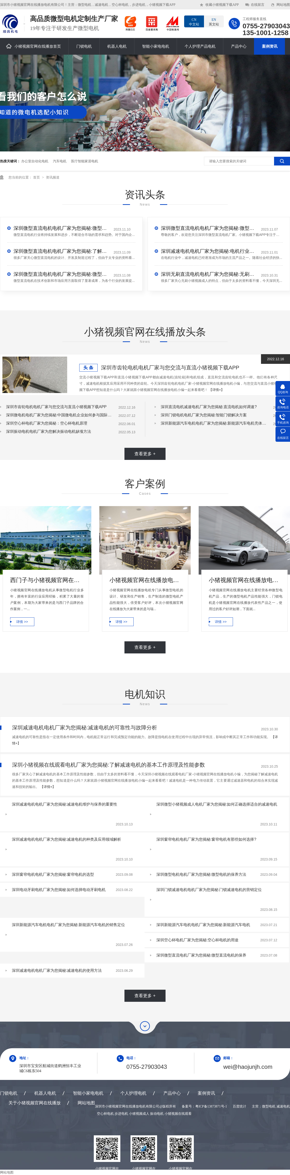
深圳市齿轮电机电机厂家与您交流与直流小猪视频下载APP (170, 368)
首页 (37, 177)
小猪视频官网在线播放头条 (145, 331)
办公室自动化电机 (34, 161)
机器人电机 (117, 46)
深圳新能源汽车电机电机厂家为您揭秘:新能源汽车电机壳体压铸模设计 (214, 423)
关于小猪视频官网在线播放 (34, 1102)
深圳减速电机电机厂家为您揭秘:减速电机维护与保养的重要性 (64, 804)
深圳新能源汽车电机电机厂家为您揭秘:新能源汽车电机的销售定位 (68, 925)
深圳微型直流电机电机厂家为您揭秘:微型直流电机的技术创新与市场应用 (62, 274)
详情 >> (22, 622)
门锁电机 (84, 46)
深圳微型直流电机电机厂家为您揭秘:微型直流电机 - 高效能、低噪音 (209, 228)
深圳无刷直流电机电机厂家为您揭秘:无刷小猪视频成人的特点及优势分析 (209, 274)
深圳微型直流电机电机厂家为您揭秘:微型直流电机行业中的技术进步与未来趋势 (62, 228)
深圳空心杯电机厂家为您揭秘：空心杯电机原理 (46, 423)
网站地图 (283, 5)
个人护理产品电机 (200, 46)
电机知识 (145, 694)
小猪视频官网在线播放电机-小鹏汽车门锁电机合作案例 (246, 580)
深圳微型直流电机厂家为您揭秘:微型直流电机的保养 (201, 955)
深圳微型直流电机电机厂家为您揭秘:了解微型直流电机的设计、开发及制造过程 (62, 251)
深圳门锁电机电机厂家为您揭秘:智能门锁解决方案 (204, 415)
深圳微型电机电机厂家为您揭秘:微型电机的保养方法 (201, 874)
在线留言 (257, 5)
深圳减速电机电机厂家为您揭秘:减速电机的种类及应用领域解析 (66, 839)
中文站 (194, 21)
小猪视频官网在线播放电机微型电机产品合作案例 (146, 580)
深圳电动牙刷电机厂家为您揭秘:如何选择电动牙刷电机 (59, 890)
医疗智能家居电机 (84, 161)
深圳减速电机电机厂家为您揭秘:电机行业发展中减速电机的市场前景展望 (209, 251)
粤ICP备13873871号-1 (211, 1106)
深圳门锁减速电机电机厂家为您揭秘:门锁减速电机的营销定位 (209, 890)
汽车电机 (59, 161)
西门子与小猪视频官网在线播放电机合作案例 (47, 580)
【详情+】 (216, 390)
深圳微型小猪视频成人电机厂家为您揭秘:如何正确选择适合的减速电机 (216, 804)
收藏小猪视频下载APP (222, 5)
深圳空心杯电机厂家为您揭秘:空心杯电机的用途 (197, 940)
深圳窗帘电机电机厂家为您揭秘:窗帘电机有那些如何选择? (206, 839)
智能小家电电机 (155, 46)
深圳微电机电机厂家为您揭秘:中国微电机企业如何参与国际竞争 (59, 415)
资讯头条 (145, 194)
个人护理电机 (133, 1093)
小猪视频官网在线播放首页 (33, 46)
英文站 (214, 21)
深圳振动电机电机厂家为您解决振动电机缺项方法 (48, 431)
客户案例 (145, 483)
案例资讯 (269, 46)
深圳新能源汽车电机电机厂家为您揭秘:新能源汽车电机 (203, 925)
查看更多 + (145, 453)
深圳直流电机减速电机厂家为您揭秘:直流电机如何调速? (209, 407)
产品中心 (238, 46)
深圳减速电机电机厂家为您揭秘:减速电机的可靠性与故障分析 (84, 728)
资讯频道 (52, 177)
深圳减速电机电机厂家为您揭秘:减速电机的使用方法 (57, 970)
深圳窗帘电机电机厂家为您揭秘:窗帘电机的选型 (53, 874)
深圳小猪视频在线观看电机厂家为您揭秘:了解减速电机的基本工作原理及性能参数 (108, 765)
